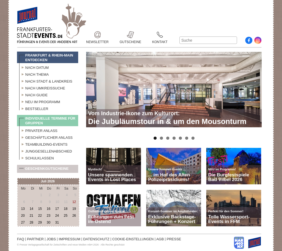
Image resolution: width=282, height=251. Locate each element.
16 (48, 209)
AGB (160, 239)
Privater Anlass (38, 130)
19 (74, 209)
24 (57, 216)
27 (23, 222)
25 (65, 216)
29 (40, 222)
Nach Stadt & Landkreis (45, 80)
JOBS (51, 239)
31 (57, 222)
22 (40, 216)
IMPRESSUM (69, 239)
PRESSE (174, 239)
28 (31, 222)
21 (31, 216)
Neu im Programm (39, 101)
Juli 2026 (48, 181)
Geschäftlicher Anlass (46, 137)
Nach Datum (34, 67)
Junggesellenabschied (45, 150)
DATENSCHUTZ (96, 239)
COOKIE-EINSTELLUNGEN (133, 239)
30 (48, 222)
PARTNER (35, 239)
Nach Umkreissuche (42, 87)
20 (23, 216)
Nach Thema (34, 74)
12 (74, 202)
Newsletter (97, 34)
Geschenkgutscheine (44, 170)
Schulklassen (36, 157)
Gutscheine (130, 34)
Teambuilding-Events (43, 143)
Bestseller (33, 108)
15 (40, 209)
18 (65, 209)
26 (74, 216)
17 (57, 209)
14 (31, 209)
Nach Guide (33, 94)
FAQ (20, 239)
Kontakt (160, 34)
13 (23, 209)
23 (48, 216)
